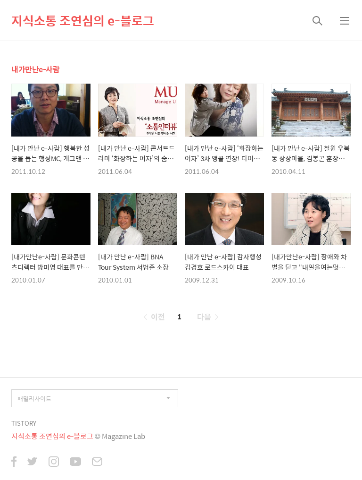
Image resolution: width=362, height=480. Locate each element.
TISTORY (23, 423)
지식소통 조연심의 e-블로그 (82, 20)
